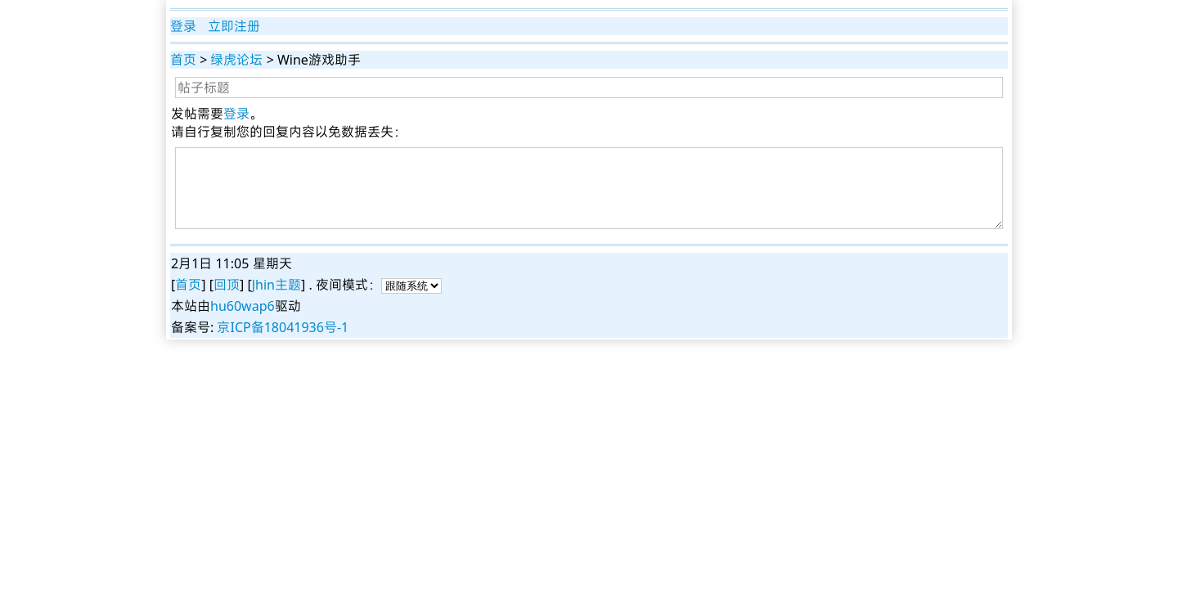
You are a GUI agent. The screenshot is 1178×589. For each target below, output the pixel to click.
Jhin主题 (276, 285)
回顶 (227, 285)
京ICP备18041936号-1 (282, 327)
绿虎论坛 (236, 60)
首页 (183, 60)
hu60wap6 (242, 306)
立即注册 (234, 26)
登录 (183, 26)
